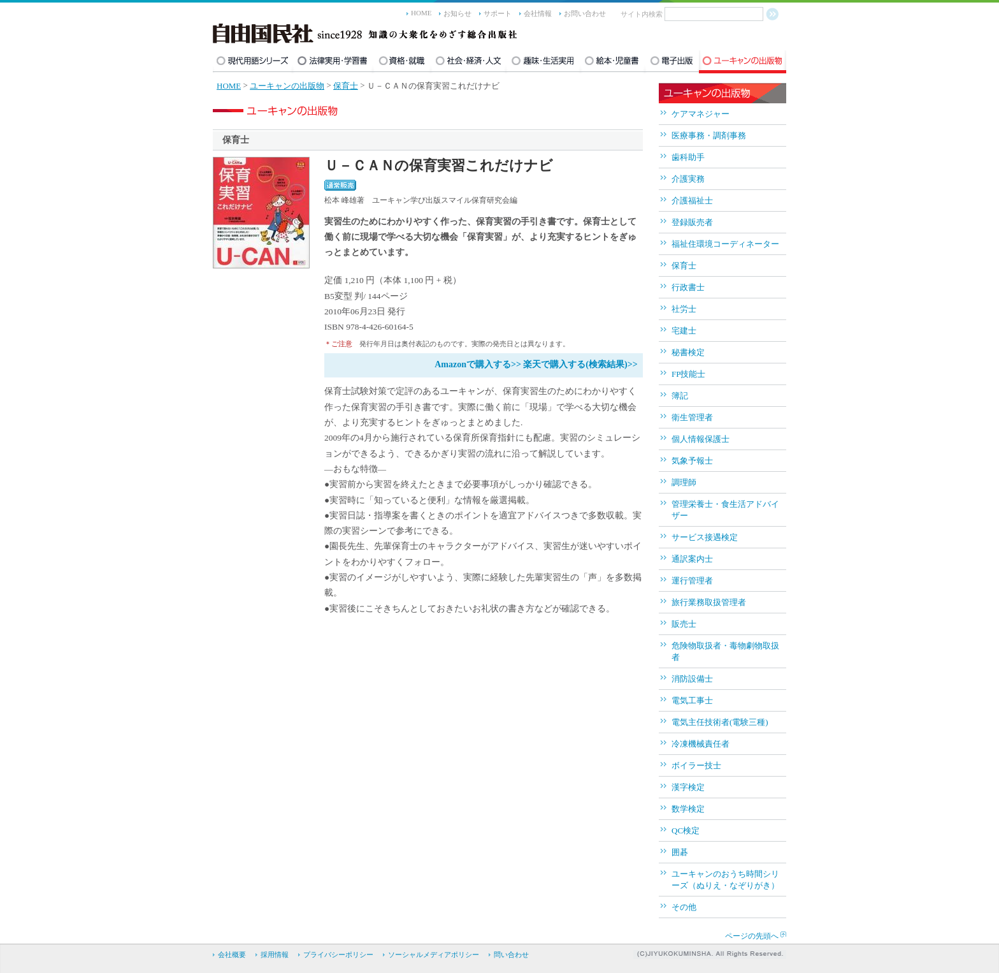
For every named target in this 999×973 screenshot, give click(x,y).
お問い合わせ (585, 13)
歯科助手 (688, 157)
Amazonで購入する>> (478, 364)
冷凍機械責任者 (700, 744)
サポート (498, 13)
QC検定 (686, 830)
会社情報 (538, 13)
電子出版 (672, 61)
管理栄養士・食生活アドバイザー (725, 509)
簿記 (680, 395)
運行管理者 (692, 580)
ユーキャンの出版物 (742, 61)
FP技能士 (688, 374)
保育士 (345, 86)
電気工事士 (692, 700)
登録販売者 (692, 222)
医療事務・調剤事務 (709, 135)
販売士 (684, 624)
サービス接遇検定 (705, 537)
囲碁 (680, 852)
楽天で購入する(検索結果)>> (580, 364)
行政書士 (688, 287)
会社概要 (232, 954)
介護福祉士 (692, 200)
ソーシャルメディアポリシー (433, 954)
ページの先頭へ (752, 936)
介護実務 (688, 179)
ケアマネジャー (700, 114)
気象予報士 (692, 460)
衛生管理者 (692, 417)
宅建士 (684, 330)
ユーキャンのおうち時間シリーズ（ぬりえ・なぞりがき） (725, 879)
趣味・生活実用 (543, 61)
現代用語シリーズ (252, 61)
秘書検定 (688, 352)
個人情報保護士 (700, 439)
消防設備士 (692, 679)
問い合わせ (511, 954)
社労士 (684, 309)
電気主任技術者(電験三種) (720, 722)
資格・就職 (402, 61)
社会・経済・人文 (468, 61)
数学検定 (688, 809)
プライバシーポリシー (338, 954)
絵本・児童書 (612, 61)
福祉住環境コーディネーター (725, 244)
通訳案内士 (692, 559)
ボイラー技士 (696, 765)
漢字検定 (688, 787)
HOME (421, 13)
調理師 (684, 482)
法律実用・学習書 (332, 61)
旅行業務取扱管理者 (709, 602)
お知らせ (457, 13)
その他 (684, 907)
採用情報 (275, 954)
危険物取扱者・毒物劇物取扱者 (725, 651)
